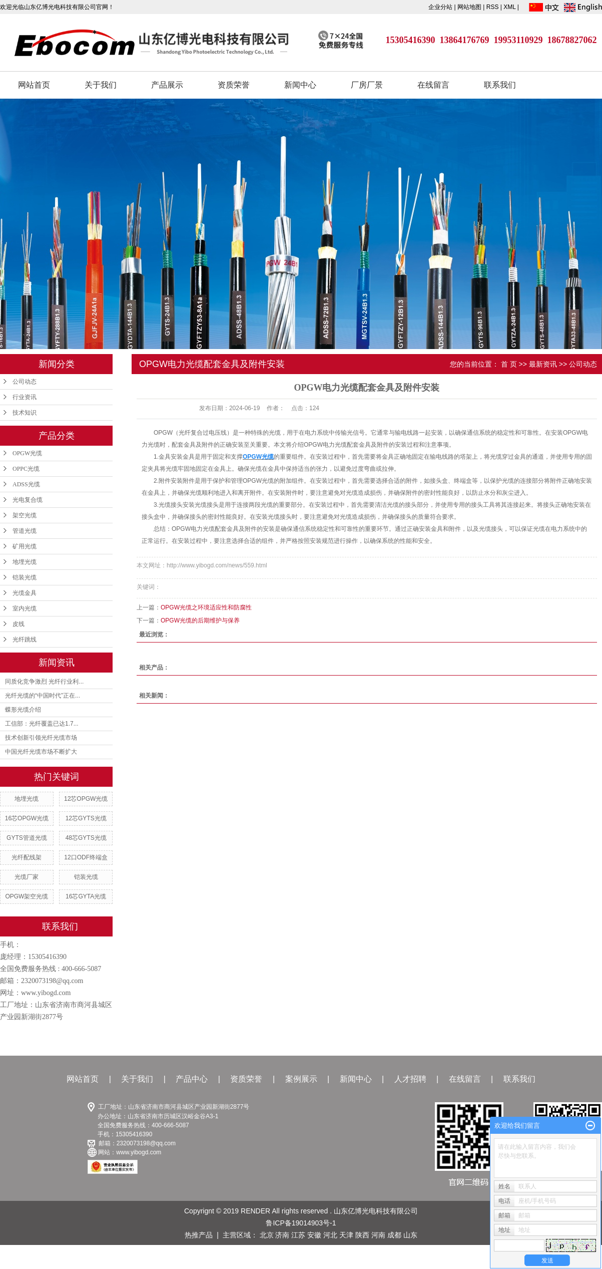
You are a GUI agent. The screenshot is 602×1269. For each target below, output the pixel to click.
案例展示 (301, 1079)
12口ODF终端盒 (86, 857)
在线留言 (433, 85)
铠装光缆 (25, 577)
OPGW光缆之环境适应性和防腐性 (206, 607)
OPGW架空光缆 (26, 896)
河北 (330, 1235)
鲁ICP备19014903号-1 (301, 1223)
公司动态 (25, 381)
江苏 (298, 1235)
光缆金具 (25, 592)
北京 (267, 1235)
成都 (394, 1235)
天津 (346, 1235)
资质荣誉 (234, 85)
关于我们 (101, 85)
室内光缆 (25, 608)
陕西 (362, 1235)
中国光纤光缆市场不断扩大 (41, 751)
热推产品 (199, 1235)
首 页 (509, 364)
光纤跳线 (25, 639)
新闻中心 (300, 85)
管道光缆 (25, 530)
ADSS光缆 (26, 484)
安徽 (314, 1235)
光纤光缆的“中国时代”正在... (42, 695)
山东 (410, 1235)
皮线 (19, 623)
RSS (492, 7)
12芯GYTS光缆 (86, 818)
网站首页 (34, 85)
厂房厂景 (367, 85)
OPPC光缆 (26, 468)
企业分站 (440, 7)
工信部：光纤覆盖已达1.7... (42, 723)
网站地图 (470, 7)
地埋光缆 (25, 561)
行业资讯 (25, 397)
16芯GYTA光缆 (86, 896)
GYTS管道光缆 (27, 837)
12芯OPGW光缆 (86, 798)
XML (509, 7)
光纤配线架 (27, 857)
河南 (378, 1235)
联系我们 (500, 85)
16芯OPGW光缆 (27, 818)
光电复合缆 (28, 499)
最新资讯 (543, 364)
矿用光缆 (25, 546)
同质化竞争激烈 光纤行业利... (44, 681)
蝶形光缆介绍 (23, 709)
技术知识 (25, 412)
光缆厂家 (27, 876)
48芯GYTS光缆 (86, 837)
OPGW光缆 (27, 453)
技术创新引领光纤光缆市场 (41, 737)
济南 (282, 1235)
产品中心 (192, 1079)
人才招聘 (410, 1079)
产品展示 (167, 85)
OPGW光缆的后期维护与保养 (200, 620)
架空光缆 (25, 515)
